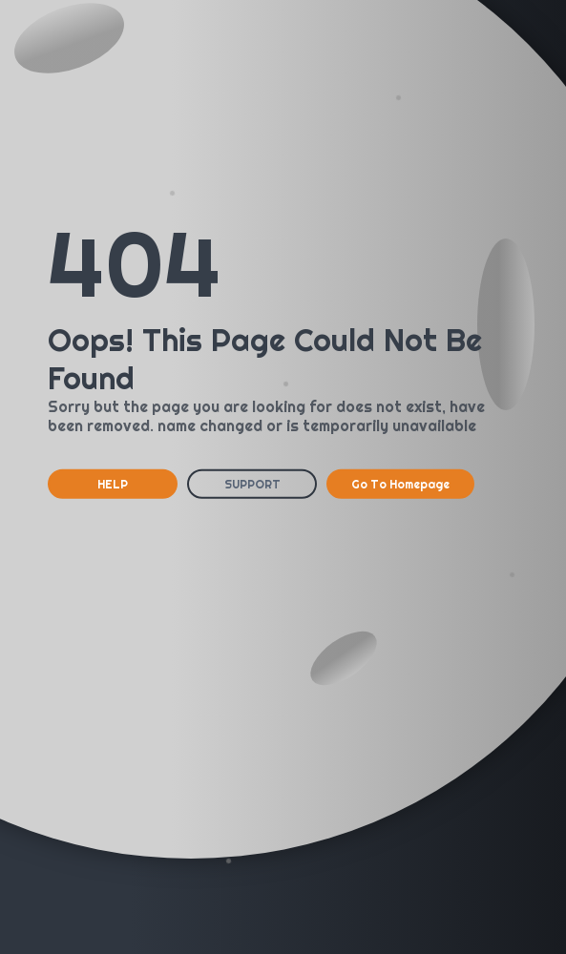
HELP (112, 484)
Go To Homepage (400, 484)
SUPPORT (252, 484)
